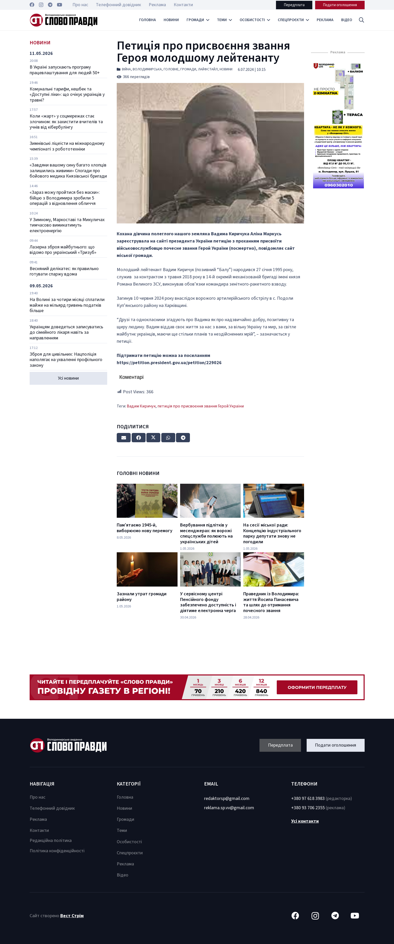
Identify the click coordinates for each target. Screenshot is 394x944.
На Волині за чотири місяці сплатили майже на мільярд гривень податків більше (67, 305)
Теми (122, 830)
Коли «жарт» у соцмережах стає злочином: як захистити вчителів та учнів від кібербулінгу (66, 121)
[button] (361, 20)
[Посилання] (64, 20)
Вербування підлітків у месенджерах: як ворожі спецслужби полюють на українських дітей (206, 533)
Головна (125, 797)
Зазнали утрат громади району (141, 597)
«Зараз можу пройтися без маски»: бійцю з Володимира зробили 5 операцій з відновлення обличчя (65, 198)
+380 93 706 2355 (308, 808)
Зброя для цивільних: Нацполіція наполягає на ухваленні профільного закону (66, 360)
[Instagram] (41, 4)
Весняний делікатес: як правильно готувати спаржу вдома (64, 271)
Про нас (37, 797)
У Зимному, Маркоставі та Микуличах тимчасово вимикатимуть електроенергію (67, 225)
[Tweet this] (153, 437)
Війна (126, 69)
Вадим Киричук (141, 406)
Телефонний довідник (52, 808)
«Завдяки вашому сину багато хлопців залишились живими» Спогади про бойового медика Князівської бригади (68, 170)
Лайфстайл (208, 69)
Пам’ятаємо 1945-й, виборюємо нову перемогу (144, 528)
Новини (226, 69)
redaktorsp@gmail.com (226, 798)
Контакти (39, 830)
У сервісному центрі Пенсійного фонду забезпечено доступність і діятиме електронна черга (208, 602)
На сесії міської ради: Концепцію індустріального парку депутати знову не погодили (272, 533)
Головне (171, 69)
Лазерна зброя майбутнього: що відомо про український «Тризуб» (63, 250)
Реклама (38, 819)
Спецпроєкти (130, 853)
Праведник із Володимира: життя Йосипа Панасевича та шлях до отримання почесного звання (271, 602)
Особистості (129, 842)
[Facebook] (32, 4)
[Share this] (139, 437)
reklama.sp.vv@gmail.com (229, 808)
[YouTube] (59, 4)
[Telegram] (50, 4)
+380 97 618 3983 (308, 798)
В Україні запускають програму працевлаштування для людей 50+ (65, 70)
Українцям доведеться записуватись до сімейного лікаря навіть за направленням (66, 332)
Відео (122, 875)
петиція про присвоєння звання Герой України (200, 406)
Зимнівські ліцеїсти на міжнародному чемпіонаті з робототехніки (67, 146)
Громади (188, 69)
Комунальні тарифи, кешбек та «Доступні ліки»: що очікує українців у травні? (67, 94)
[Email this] (124, 437)
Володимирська (147, 69)
